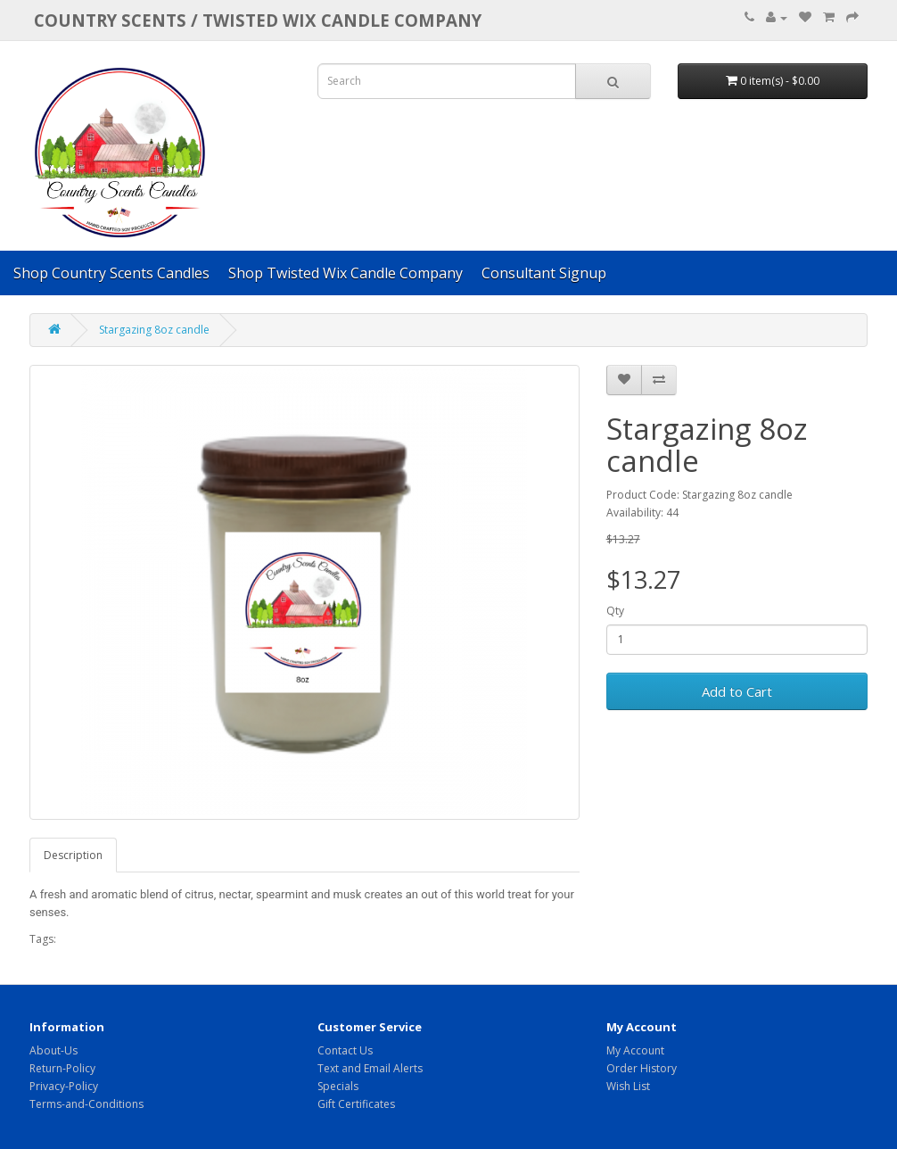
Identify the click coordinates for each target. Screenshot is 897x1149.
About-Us (53, 1050)
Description (73, 855)
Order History (641, 1068)
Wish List (628, 1086)
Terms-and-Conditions (86, 1104)
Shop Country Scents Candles (111, 273)
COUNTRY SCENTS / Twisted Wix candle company (257, 20)
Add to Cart (737, 691)
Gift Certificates (356, 1104)
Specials (337, 1086)
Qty (615, 610)
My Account (635, 1050)
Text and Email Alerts (370, 1068)
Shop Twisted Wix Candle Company (345, 273)
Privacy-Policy (63, 1086)
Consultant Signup (543, 273)
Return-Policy (62, 1068)
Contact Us (345, 1050)
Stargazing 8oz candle (154, 329)
